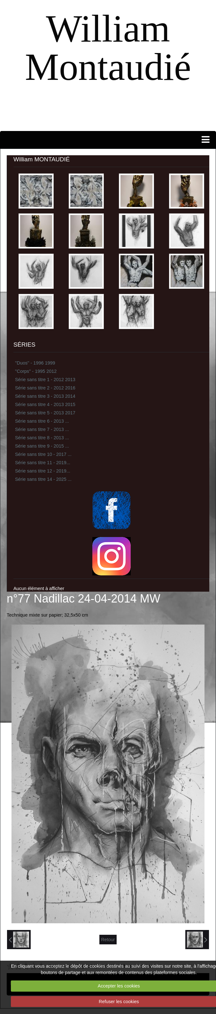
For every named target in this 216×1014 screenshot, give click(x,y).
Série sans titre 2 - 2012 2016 (45, 387)
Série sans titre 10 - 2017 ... (43, 454)
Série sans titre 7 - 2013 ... (42, 429)
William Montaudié (108, 47)
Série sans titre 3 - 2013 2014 (45, 396)
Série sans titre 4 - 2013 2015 (45, 404)
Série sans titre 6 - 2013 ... (42, 421)
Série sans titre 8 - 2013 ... (42, 437)
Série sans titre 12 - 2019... (42, 470)
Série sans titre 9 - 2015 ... (42, 446)
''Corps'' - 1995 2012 (36, 371)
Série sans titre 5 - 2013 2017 (45, 412)
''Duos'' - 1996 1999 (35, 362)
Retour (108, 939)
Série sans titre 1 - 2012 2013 (45, 379)
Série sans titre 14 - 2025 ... (43, 479)
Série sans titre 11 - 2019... (42, 462)
